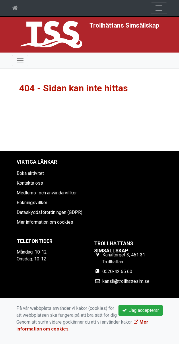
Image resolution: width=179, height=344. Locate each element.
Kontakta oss (30, 183)
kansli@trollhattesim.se (125, 281)
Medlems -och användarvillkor (47, 193)
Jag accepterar (140, 310)
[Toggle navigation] (159, 8)
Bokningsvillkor (32, 202)
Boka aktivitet (30, 173)
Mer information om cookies (45, 222)
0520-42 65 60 (117, 271)
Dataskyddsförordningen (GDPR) (49, 212)
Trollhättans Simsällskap (124, 25)
